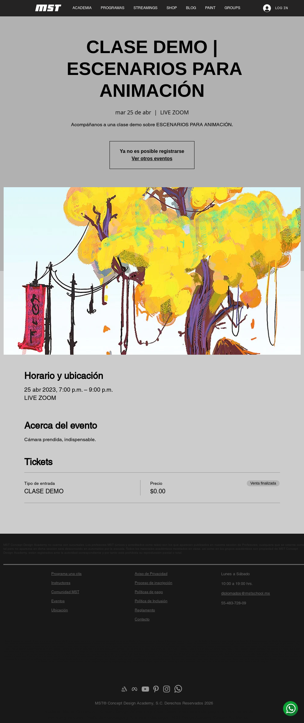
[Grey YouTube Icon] (145, 689)
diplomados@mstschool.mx (245, 593)
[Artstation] (124, 689)
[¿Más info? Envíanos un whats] (290, 708)
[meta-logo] (134, 689)
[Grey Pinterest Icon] (155, 689)
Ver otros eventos (152, 158)
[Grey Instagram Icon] (166, 689)
